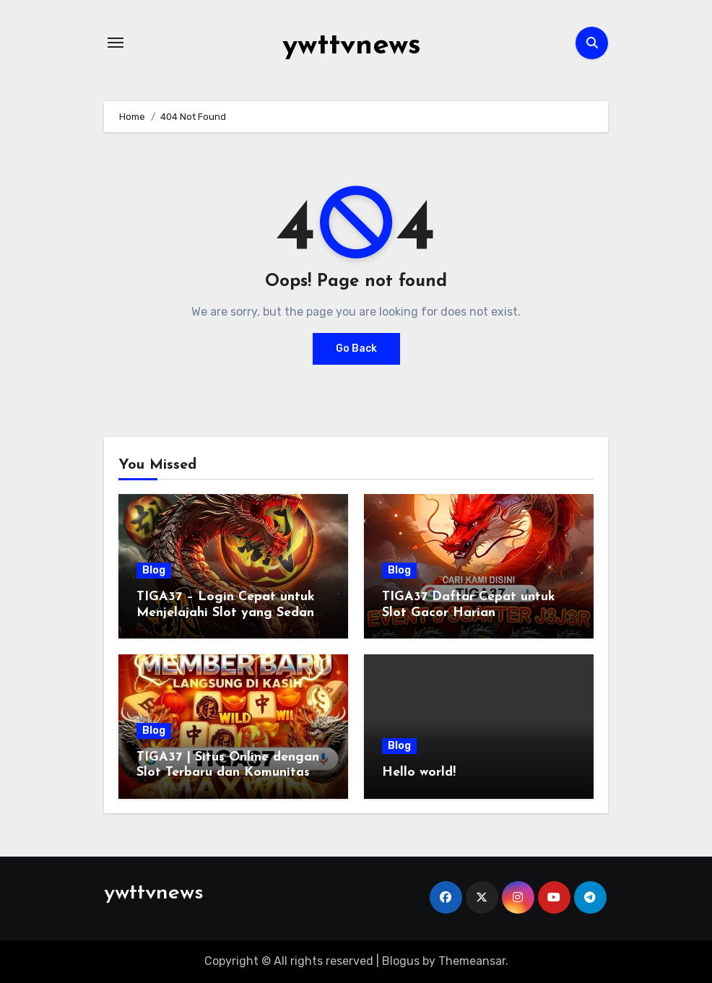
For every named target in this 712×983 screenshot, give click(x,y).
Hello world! (419, 772)
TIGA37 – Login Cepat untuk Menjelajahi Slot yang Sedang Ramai (229, 612)
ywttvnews (351, 46)
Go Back (356, 348)
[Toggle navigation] (115, 42)
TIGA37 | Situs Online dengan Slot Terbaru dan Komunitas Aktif (227, 772)
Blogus (401, 961)
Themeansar (471, 961)
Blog (153, 570)
